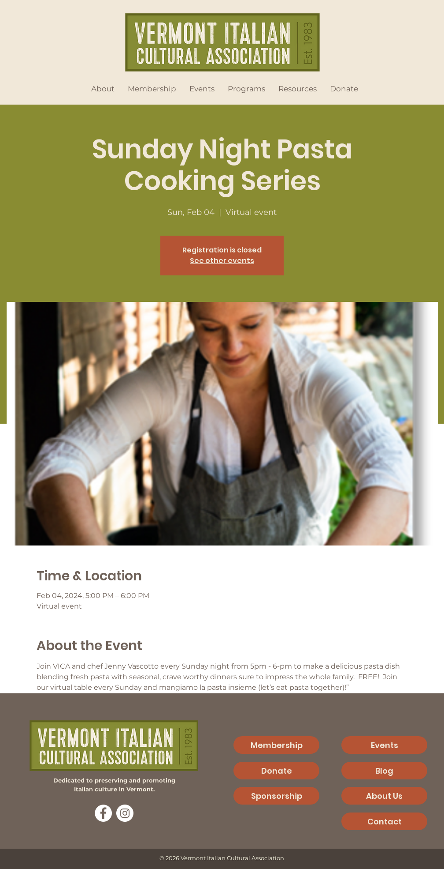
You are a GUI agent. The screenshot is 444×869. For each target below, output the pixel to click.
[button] (103, 89)
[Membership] (276, 745)
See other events (222, 261)
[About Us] (384, 796)
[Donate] (276, 770)
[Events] (384, 745)
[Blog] (384, 770)
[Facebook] (103, 813)
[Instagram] (124, 813)
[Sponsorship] (276, 796)
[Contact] (384, 821)
